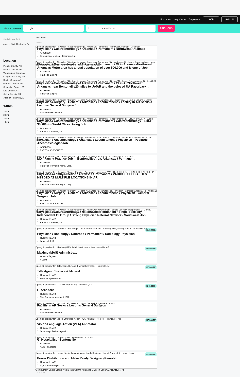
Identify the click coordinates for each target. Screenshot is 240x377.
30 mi (6, 118)
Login (211, 19)
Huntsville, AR (18, 97)
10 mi (6, 111)
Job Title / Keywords (13, 28)
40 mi (6, 122)
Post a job (165, 19)
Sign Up (229, 19)
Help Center (180, 19)
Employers (194, 19)
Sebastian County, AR (14, 87)
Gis (12, 44)
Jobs (6, 44)
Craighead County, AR (14, 76)
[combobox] (125, 28)
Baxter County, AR (12, 80)
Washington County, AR (14, 73)
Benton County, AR (12, 69)
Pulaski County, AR (12, 66)
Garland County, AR (13, 83)
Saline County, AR (12, 94)
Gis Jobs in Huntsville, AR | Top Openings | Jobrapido (15, 19)
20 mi (6, 115)
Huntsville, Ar (22, 44)
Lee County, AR (11, 90)
